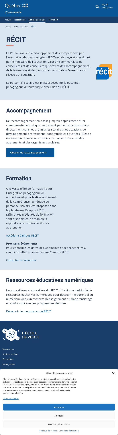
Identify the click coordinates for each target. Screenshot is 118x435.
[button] (113, 372)
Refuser (59, 415)
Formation (53, 19)
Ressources (20, 19)
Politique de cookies (48, 430)
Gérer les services (11, 398)
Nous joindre (107, 7)
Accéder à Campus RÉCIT (22, 235)
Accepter (59, 407)
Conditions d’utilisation (69, 430)
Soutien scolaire (37, 19)
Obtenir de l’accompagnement (28, 152)
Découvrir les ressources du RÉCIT (28, 311)
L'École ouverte (13, 12)
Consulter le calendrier (21, 260)
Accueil (8, 19)
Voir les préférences (59, 424)
